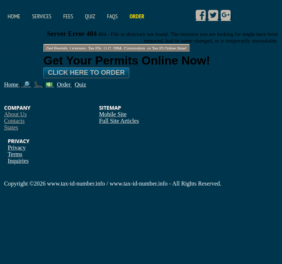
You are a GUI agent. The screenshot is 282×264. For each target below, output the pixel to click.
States (11, 127)
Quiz (90, 16)
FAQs (112, 16)
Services (41, 16)
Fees (68, 16)
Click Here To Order (86, 72)
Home (14, 16)
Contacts (14, 121)
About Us (15, 114)
